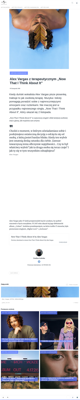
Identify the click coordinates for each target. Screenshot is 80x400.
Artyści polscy (17, 7)
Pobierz (22, 303)
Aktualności (5, 7)
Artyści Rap (45, 7)
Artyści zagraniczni (31, 7)
